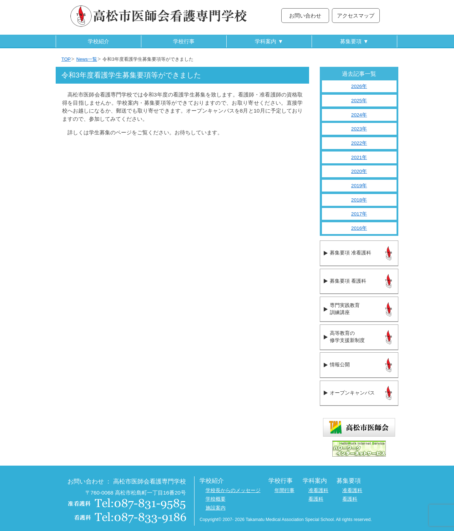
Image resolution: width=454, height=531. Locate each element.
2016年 (359, 228)
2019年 (359, 185)
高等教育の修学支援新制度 (347, 337)
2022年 (359, 143)
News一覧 (86, 59)
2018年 (359, 200)
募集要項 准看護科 (350, 252)
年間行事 (284, 490)
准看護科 (318, 490)
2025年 (359, 100)
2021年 (359, 157)
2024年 (359, 115)
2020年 (359, 171)
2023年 (359, 128)
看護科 (315, 499)
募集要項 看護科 (348, 281)
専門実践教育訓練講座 (345, 309)
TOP (66, 59)
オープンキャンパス (352, 393)
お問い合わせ (305, 16)
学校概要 (216, 499)
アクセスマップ (355, 16)
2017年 (359, 214)
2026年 (359, 86)
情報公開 (340, 364)
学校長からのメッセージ (233, 490)
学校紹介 (98, 41)
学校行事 (184, 41)
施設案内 (216, 508)
